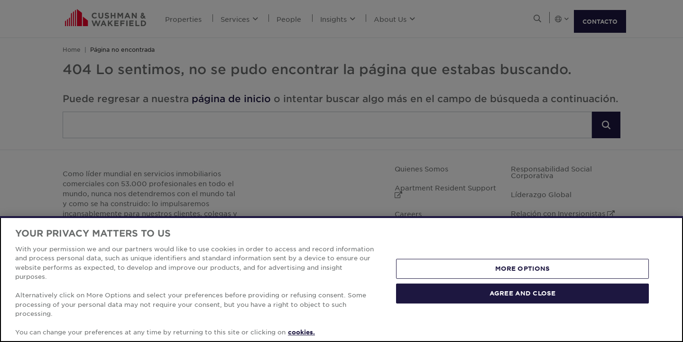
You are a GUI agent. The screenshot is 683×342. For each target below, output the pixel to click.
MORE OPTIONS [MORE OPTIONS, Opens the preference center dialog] (522, 268)
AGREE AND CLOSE (522, 293)
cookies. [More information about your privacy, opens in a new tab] (301, 332)
